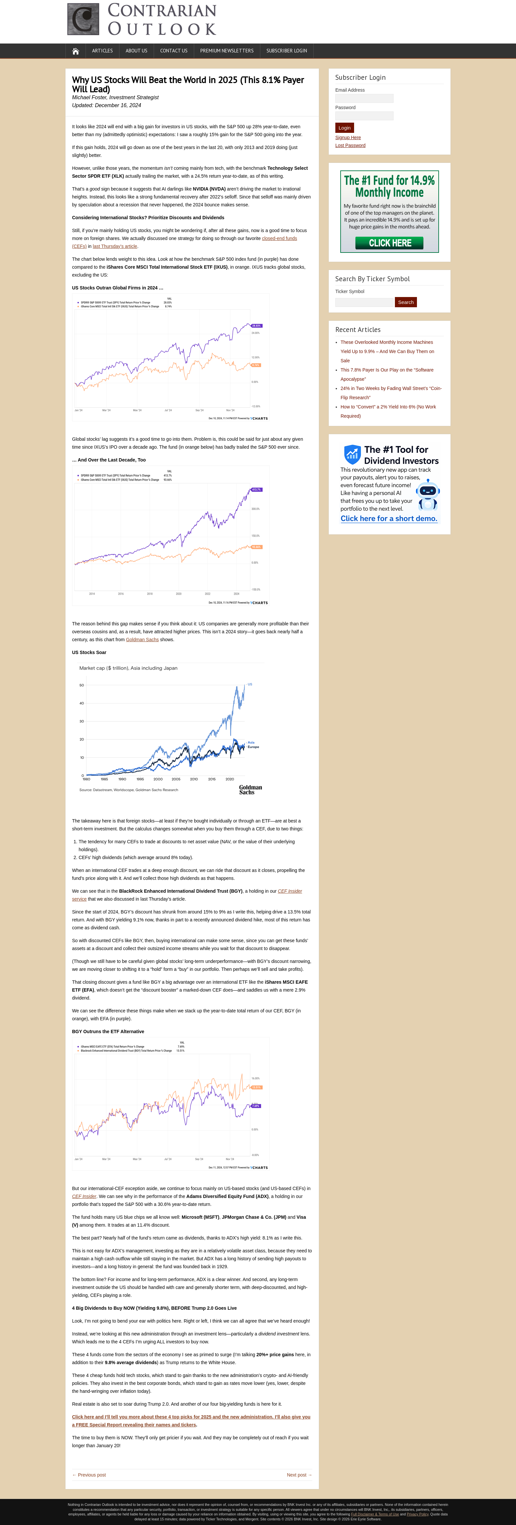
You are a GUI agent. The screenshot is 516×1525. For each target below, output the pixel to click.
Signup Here (348, 137)
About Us (136, 50)
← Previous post (89, 1475)
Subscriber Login (287, 50)
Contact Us (174, 50)
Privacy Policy (417, 1514)
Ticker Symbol (349, 291)
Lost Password (350, 145)
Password (345, 107)
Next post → (299, 1475)
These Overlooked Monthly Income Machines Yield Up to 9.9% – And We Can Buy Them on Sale (387, 351)
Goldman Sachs (142, 639)
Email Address (350, 90)
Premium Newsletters (227, 50)
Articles (102, 50)
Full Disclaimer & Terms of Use (375, 1514)
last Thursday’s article (115, 246)
